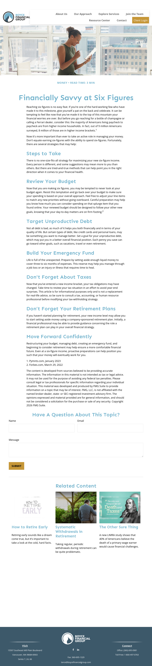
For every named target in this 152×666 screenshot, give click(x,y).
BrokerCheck (105, 658)
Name (12, 412)
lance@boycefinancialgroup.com (76, 653)
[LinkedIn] (78, 641)
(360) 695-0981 (130, 641)
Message (14, 431)
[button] (61, 5)
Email (80, 412)
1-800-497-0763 (131, 646)
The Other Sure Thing (118, 518)
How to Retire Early (30, 518)
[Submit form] (16, 457)
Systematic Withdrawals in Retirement (69, 523)
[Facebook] (73, 641)
